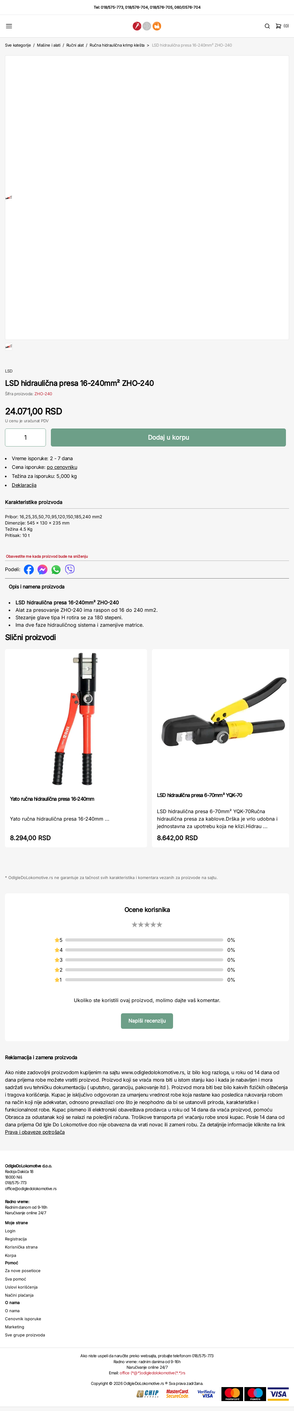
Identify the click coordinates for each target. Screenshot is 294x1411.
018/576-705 (161, 7)
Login (10, 1250)
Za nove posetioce (23, 1290)
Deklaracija (24, 505)
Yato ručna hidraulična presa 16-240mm (52, 819)
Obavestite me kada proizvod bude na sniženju (47, 576)
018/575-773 (112, 7)
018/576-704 (136, 7)
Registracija (16, 1258)
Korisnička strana (21, 1266)
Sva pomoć (15, 1298)
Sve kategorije (18, 45)
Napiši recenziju (147, 1041)
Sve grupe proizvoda (25, 1354)
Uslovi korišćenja (21, 1306)
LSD (8, 390)
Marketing (14, 1346)
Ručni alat (75, 45)
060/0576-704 (187, 7)
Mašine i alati (48, 45)
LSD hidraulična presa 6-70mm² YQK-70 (199, 815)
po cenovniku (62, 487)
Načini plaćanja (19, 1315)
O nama (12, 1330)
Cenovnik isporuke (23, 1338)
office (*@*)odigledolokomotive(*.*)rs (152, 1392)
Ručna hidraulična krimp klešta (118, 45)
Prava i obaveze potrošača (35, 1152)
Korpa (10, 1275)
